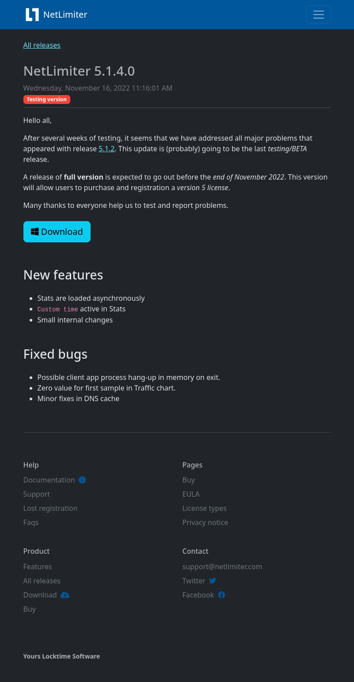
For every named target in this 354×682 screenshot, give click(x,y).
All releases (42, 45)
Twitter (194, 581)
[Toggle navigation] (318, 14)
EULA (191, 494)
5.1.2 (106, 148)
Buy (189, 480)
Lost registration (50, 508)
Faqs (31, 522)
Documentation (49, 480)
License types (205, 508)
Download (57, 232)
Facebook (198, 595)
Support (36, 494)
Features (37, 566)
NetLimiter (57, 14)
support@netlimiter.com (223, 566)
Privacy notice (205, 522)
